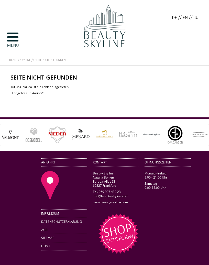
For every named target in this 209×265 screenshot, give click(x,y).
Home (46, 246)
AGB (44, 230)
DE (174, 17)
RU (196, 17)
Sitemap (47, 238)
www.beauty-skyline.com (110, 202)
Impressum (50, 213)
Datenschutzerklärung (61, 221)
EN (185, 17)
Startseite (37, 93)
